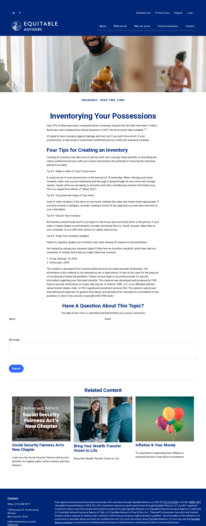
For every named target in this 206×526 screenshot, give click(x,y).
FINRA (192, 492)
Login (190, 3)
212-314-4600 (171, 492)
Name (12, 309)
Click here (60, 518)
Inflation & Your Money (156, 435)
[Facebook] (20, 3)
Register (178, 3)
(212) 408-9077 (22, 494)
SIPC (198, 492)
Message (14, 330)
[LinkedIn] (14, 3)
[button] (102, 16)
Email (108, 309)
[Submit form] (16, 359)
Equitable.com (143, 3)
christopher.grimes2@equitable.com (25, 521)
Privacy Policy (162, 3)
